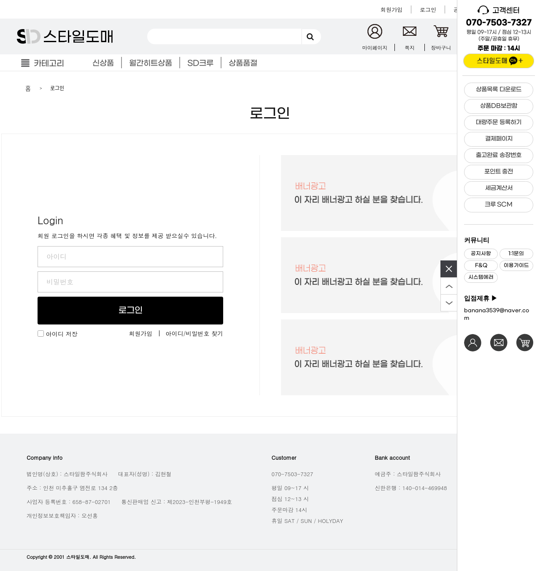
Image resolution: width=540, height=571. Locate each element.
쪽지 (410, 47)
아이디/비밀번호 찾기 (195, 333)
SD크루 (200, 63)
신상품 (103, 63)
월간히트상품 (150, 63)
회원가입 (141, 333)
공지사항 (481, 254)
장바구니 (441, 47)
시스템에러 (481, 277)
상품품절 (243, 63)
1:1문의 (516, 254)
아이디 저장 (62, 334)
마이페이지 (375, 47)
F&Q (481, 265)
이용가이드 (516, 265)
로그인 (131, 311)
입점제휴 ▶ (480, 298)
